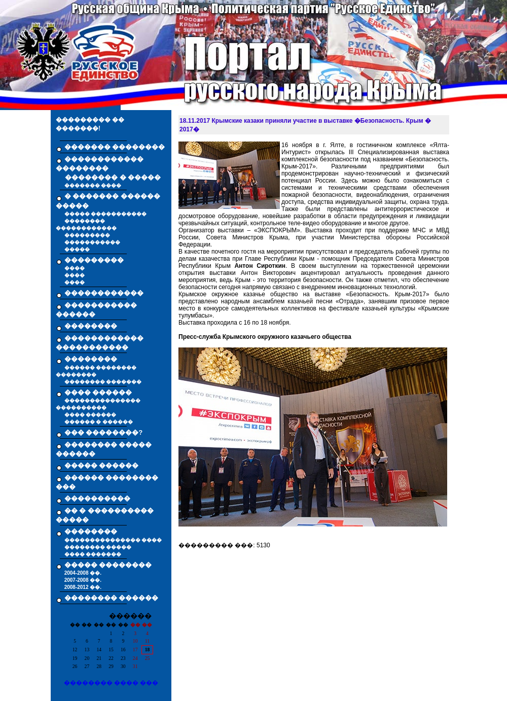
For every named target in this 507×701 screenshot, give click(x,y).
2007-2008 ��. (82, 580)
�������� (90, 326)
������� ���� (93, 185)
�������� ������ (111, 598)
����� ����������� (105, 214)
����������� (92, 242)
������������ (103, 293)
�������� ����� (98, 547)
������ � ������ (98, 422)
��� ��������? (103, 432)
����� (77, 249)
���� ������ (90, 414)
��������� (87, 235)
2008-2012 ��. (82, 587)
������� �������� (114, 147)
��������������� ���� (113, 540)
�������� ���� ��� (111, 682)
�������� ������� (103, 381)
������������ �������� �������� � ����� (108, 168)
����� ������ (101, 465)
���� (74, 268)
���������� (97, 498)
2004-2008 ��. (82, 573)
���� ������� (93, 554)
